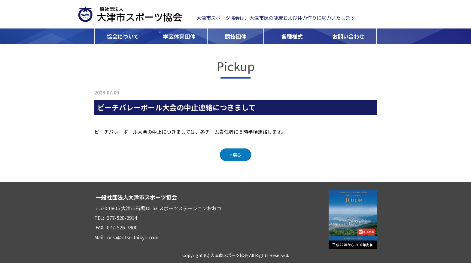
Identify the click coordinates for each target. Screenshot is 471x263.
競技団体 (235, 36)
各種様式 (292, 36)
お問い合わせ (348, 36)
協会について (123, 36)
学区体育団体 (179, 36)
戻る (235, 155)
